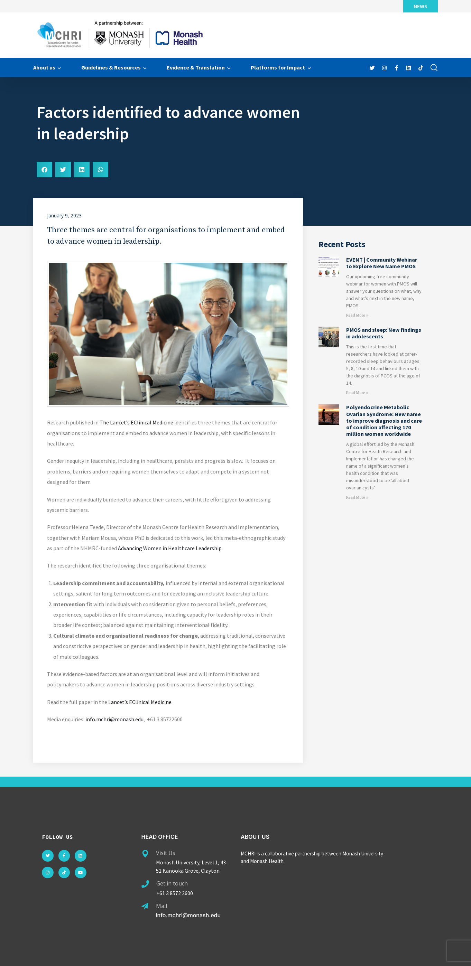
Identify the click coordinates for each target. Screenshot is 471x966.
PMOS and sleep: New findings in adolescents (383, 333)
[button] (44, 169)
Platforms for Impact (278, 67)
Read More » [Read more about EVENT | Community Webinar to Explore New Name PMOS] (357, 315)
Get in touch (172, 883)
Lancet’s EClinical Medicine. (140, 701)
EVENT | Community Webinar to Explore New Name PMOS (381, 263)
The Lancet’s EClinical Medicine (136, 422)
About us (44, 67)
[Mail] (144, 906)
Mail (161, 906)
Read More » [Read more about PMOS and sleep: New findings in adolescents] (357, 393)
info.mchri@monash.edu (114, 719)
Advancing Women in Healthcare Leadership (170, 548)
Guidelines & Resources (111, 67)
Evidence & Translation (196, 67)
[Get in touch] (145, 884)
